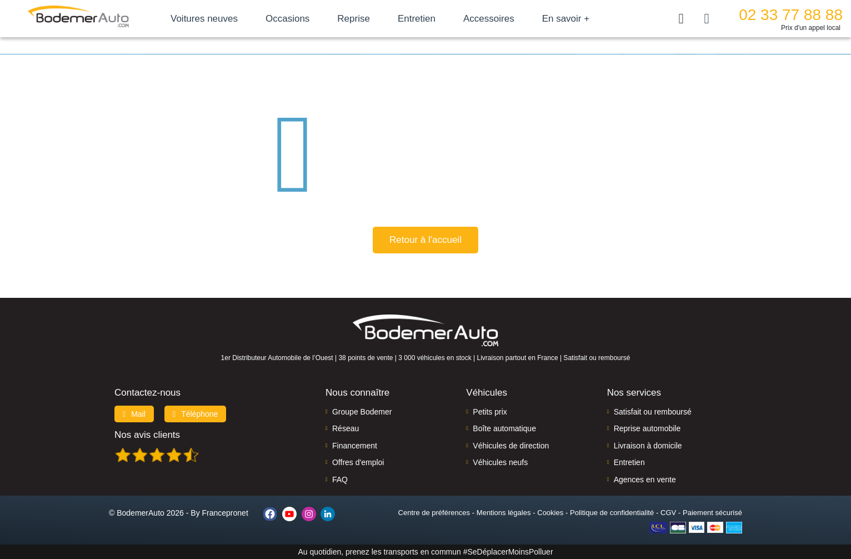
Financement (354, 445)
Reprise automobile (647, 428)
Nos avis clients (147, 435)
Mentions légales (504, 512)
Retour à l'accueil (425, 239)
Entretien (416, 18)
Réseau (345, 428)
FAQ (340, 479)
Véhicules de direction (511, 445)
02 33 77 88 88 (791, 14)
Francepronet (225, 512)
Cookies (550, 512)
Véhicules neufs (500, 462)
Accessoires (488, 18)
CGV (668, 512)
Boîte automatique (504, 428)
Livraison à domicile (648, 445)
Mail (134, 414)
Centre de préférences (434, 512)
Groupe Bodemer (362, 411)
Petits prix (490, 411)
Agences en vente (645, 479)
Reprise (353, 18)
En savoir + (566, 18)
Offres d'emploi (358, 462)
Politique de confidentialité (612, 512)
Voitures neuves (204, 18)
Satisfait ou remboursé (653, 411)
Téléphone (195, 414)
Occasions (287, 18)
